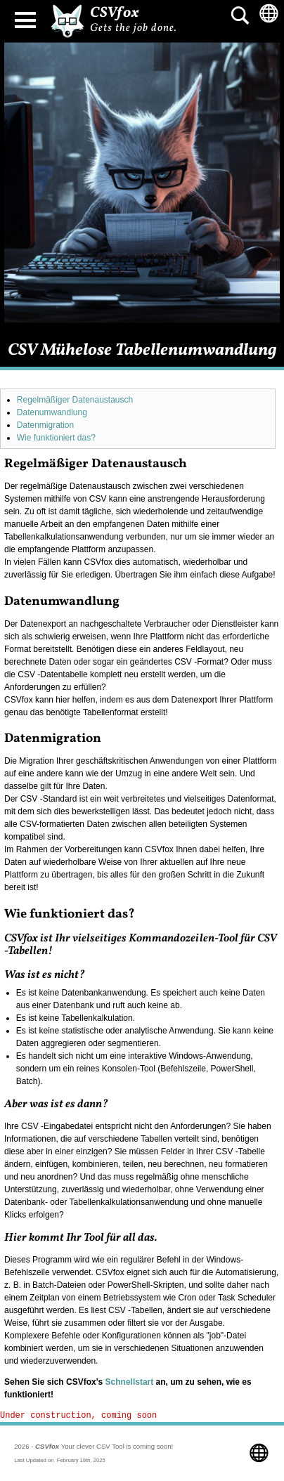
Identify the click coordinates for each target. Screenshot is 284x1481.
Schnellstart (129, 1382)
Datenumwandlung (52, 412)
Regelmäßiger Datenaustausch (75, 400)
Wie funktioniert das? (56, 438)
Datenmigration (45, 425)
